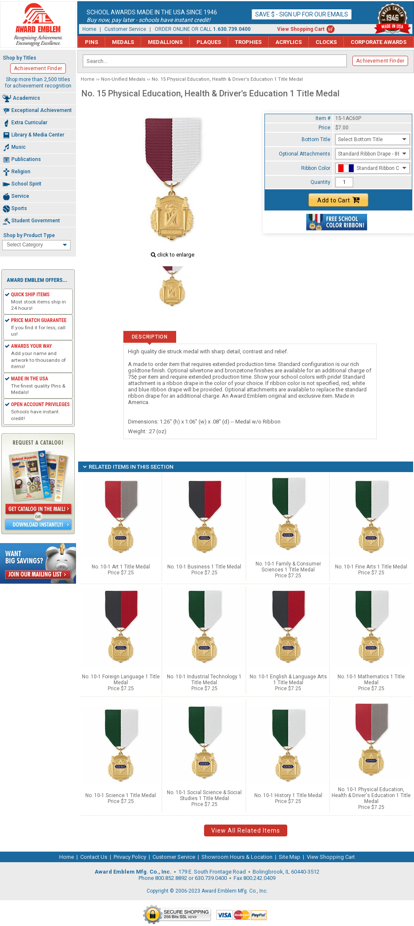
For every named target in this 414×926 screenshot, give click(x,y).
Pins (91, 42)
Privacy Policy (130, 857)
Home (89, 29)
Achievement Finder (380, 61)
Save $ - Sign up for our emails (301, 14)
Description (150, 337)
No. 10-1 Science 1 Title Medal (120, 795)
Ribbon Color (315, 168)
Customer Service (125, 29)
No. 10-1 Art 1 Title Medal (121, 567)
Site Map (289, 857)
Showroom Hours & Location (237, 857)
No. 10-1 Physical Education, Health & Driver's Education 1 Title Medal (371, 795)
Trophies (248, 42)
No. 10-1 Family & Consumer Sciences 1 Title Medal (288, 567)
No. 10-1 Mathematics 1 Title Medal (371, 680)
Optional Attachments (304, 154)
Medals (123, 42)
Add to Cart (338, 200)
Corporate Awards (378, 42)
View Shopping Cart (300, 29)
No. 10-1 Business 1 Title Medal (204, 567)
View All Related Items (245, 830)
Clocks (326, 42)
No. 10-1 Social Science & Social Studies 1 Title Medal (204, 795)
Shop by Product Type (29, 235)
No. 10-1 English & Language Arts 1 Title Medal (288, 680)
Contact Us (93, 857)
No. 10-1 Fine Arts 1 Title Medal (371, 567)
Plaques (208, 42)
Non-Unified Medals (123, 79)
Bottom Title (316, 139)
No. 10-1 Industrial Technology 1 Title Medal (204, 680)
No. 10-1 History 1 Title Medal (288, 795)
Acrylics (288, 42)
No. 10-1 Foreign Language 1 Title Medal (121, 680)
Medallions (165, 42)
